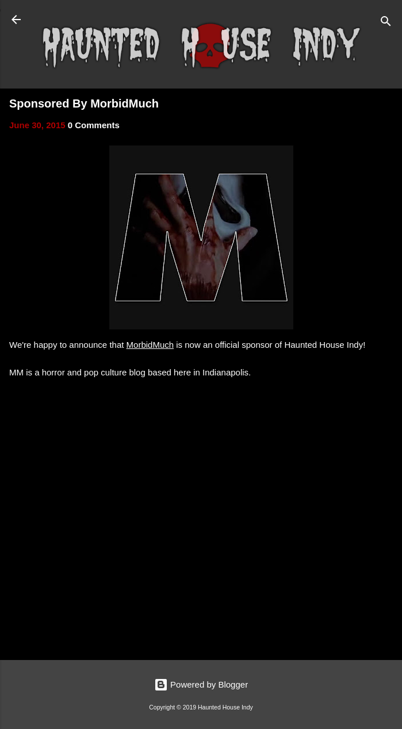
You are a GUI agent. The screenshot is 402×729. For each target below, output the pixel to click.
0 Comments (94, 125)
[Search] (386, 23)
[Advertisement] (201, 561)
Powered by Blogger (201, 684)
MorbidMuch (150, 345)
